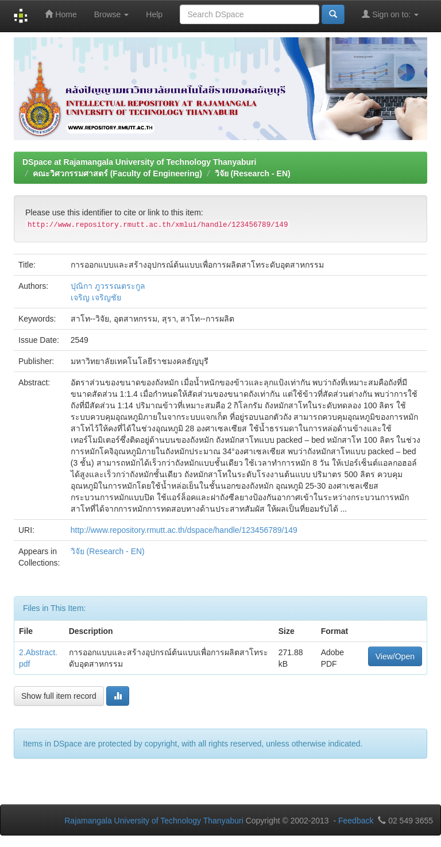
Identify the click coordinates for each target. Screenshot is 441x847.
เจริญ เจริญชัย (96, 297)
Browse (111, 14)
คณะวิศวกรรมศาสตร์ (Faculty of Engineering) (117, 173)
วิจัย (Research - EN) (253, 173)
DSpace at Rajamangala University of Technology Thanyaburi (139, 162)
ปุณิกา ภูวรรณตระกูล (108, 286)
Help (154, 14)
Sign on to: (390, 14)
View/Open (395, 656)
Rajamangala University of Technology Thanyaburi (153, 820)
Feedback (355, 820)
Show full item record (58, 696)
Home (60, 14)
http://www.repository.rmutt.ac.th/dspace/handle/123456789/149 (184, 530)
